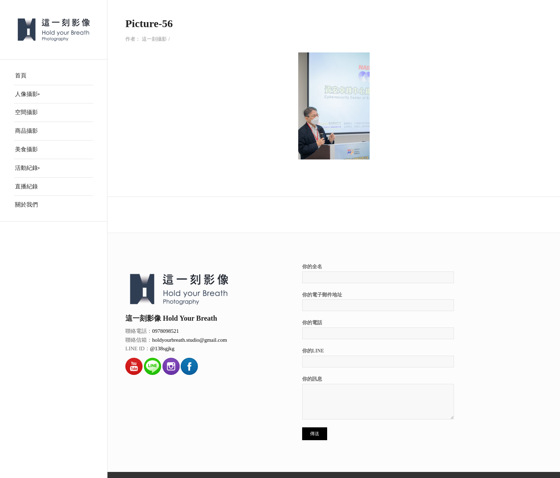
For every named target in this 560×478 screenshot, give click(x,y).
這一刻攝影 (154, 39)
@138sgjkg (162, 348)
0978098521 (165, 331)
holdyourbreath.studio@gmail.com (189, 340)
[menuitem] (53, 76)
